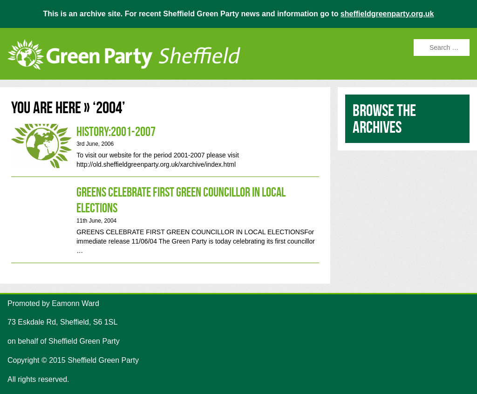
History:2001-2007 (165, 146)
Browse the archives (384, 118)
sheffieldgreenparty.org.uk (387, 14)
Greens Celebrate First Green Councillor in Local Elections (165, 219)
